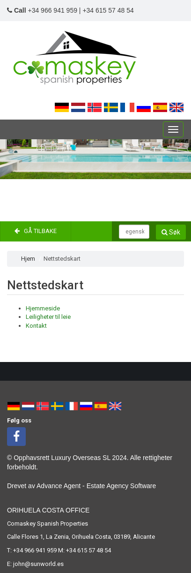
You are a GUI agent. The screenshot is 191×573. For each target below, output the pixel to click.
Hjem (28, 258)
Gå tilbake (36, 230)
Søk (171, 232)
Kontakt (36, 325)
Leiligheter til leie (48, 316)
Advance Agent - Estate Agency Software (96, 486)
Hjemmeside (43, 308)
